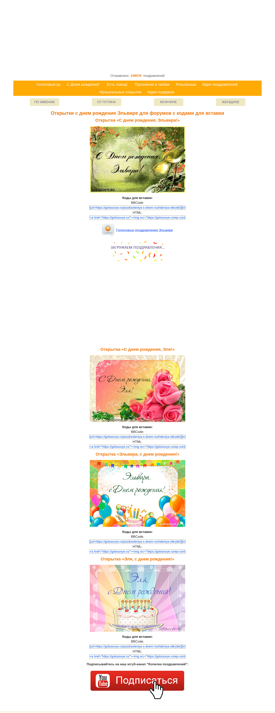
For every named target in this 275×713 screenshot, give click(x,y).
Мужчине (168, 102)
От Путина (106, 102)
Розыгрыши (186, 84)
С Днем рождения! (83, 84)
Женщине (230, 102)
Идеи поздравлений (220, 84)
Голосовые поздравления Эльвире (137, 230)
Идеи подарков (160, 92)
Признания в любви (152, 84)
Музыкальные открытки (120, 92)
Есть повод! (117, 84)
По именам (44, 102)
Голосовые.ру (48, 84)
